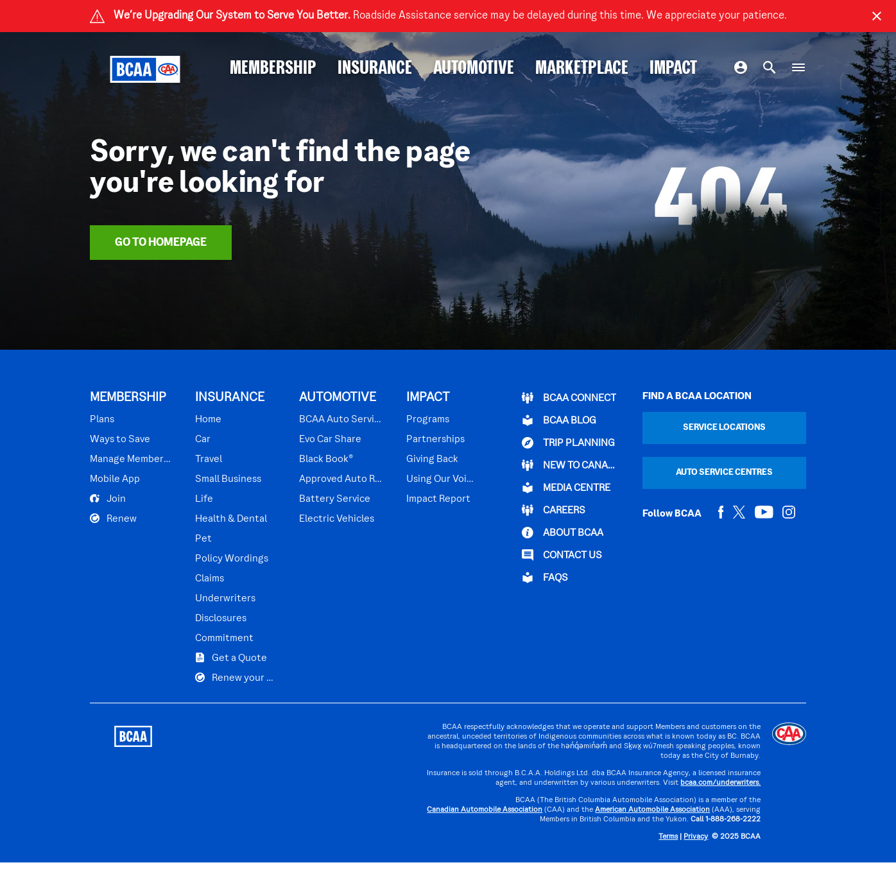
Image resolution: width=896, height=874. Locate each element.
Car (203, 439)
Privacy (696, 837)
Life (204, 499)
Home (208, 419)
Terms (668, 837)
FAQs (545, 577)
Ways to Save (120, 439)
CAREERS (553, 510)
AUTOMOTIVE (473, 69)
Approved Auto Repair (341, 479)
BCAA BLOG (559, 420)
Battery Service (334, 499)
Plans (102, 419)
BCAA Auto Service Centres (341, 419)
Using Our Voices (440, 479)
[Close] (876, 16)
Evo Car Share (330, 439)
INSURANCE (375, 69)
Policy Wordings (231, 558)
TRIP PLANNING (568, 443)
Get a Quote (231, 658)
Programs (427, 419)
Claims (209, 578)
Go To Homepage (161, 242)
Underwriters (225, 598)
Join (108, 498)
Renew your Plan (236, 678)
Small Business (228, 479)
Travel (208, 459)
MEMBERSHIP (273, 69)
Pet (203, 539)
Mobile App (115, 479)
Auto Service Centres (724, 472)
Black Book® (326, 459)
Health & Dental (231, 519)
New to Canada (570, 465)
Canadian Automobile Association (484, 810)
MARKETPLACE (581, 69)
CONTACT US (562, 555)
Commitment (224, 638)
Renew (113, 518)
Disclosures (220, 618)
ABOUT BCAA (562, 532)
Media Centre (566, 487)
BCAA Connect (569, 398)
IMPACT (673, 69)
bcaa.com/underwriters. (720, 783)
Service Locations (724, 428)
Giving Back (432, 459)
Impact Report (438, 499)
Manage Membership (131, 459)
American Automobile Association (652, 810)
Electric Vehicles (336, 519)
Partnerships (435, 439)
